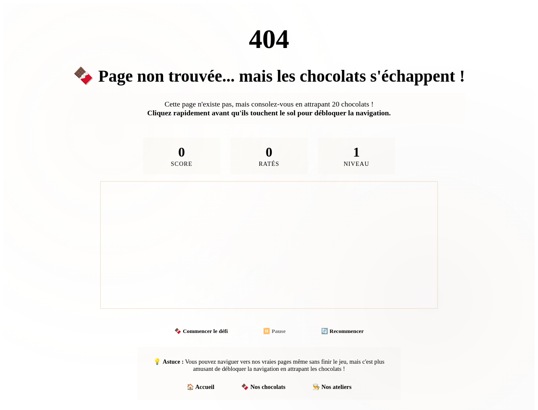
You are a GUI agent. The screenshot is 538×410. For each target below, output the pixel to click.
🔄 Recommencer (342, 331)
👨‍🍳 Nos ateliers (331, 386)
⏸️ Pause (274, 331)
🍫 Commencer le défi (201, 331)
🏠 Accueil (200, 386)
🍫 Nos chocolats (263, 386)
